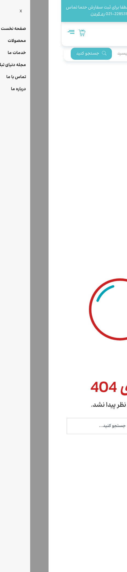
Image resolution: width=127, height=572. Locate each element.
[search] (85, 54)
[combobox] (63, 426)
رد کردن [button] (36, 14)
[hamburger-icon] (10, 32)
